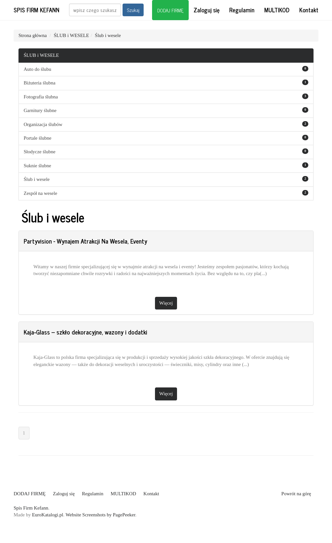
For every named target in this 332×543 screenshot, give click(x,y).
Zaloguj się (206, 10)
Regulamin (242, 10)
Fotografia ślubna (41, 96)
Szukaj (133, 10)
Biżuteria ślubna (39, 82)
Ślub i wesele (108, 35)
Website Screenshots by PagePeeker (100, 514)
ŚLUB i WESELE (71, 35)
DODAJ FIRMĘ (170, 10)
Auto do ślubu (37, 69)
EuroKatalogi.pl (47, 514)
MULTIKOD (277, 10)
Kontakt (308, 10)
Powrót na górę (296, 493)
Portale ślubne (37, 138)
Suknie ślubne (37, 165)
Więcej (166, 303)
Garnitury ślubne (40, 110)
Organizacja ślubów (43, 124)
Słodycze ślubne (39, 151)
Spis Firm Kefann (36, 10)
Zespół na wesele (40, 193)
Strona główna (32, 35)
